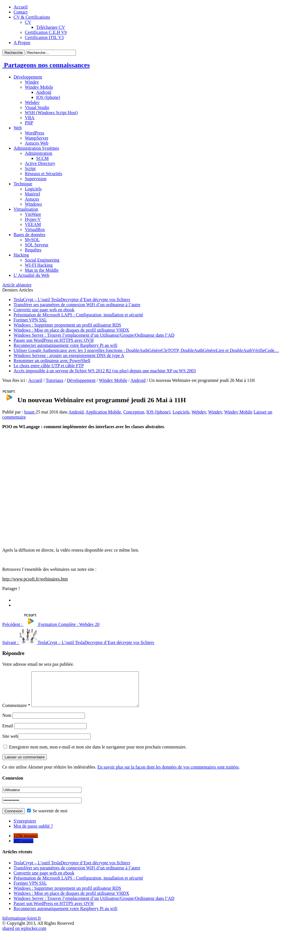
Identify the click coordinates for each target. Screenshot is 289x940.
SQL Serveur (36, 244)
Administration (38, 153)
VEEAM (33, 224)
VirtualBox (35, 229)
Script (30, 168)
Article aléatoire (17, 284)
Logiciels (33, 188)
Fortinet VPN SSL (30, 319)
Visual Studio (37, 107)
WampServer (36, 138)
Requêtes (33, 249)
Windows (33, 204)
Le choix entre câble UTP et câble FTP (49, 365)
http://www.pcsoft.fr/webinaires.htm (35, 578)
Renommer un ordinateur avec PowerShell (52, 360)
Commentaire (16, 712)
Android (43, 92)
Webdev (32, 102)
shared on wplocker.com (24, 935)
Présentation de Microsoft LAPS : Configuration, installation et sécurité (78, 314)
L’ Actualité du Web (31, 275)
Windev (32, 82)
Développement (28, 77)
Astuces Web (36, 143)
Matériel (32, 194)
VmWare (33, 214)
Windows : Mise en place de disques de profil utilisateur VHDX (71, 330)
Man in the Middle (42, 270)
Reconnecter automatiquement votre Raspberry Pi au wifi (65, 345)
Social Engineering (42, 260)
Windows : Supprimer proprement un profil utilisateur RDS (67, 325)
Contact (21, 12)
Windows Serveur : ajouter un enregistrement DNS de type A (69, 355)
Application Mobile (103, 412)
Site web (10, 743)
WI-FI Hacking (38, 265)
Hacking (21, 255)
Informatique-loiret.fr (21, 924)
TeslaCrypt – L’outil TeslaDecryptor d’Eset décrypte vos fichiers (72, 299)
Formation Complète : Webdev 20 (51, 624)
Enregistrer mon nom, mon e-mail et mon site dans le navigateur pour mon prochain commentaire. (98, 753)
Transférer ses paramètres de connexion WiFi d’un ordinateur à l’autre (77, 304)
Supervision (35, 178)
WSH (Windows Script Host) (51, 112)
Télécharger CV (50, 27)
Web (18, 127)
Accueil (21, 7)
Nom (6, 722)
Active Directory (40, 163)
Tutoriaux (55, 380)
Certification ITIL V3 (44, 37)
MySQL (32, 239)
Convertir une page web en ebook (44, 309)
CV (28, 22)
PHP (29, 122)
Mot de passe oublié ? (33, 832)
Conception (133, 412)
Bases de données (29, 234)
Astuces (32, 199)
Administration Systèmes (36, 148)
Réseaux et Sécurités (43, 173)
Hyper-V (33, 219)
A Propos (22, 42)
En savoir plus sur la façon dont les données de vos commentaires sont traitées (168, 773)
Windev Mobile (39, 87)
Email (7, 732)
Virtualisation (26, 209)
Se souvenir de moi (47, 817)
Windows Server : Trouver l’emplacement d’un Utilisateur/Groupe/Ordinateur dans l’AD (94, 335)
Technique (23, 183)
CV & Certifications (32, 17)
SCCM (42, 158)
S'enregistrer (25, 827)
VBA (29, 117)
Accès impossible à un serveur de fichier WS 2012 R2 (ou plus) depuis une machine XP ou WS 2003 (105, 370)
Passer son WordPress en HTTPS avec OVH (54, 340)
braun (30, 412)
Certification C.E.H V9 (46, 32)
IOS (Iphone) (48, 97)
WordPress (34, 132)
